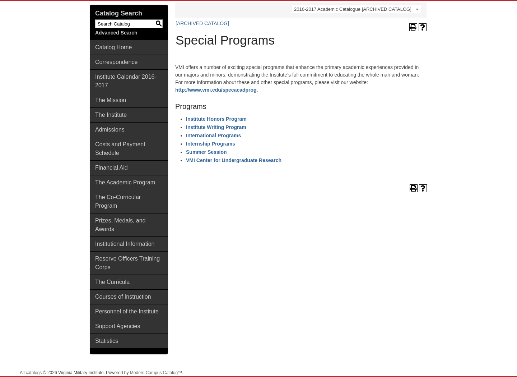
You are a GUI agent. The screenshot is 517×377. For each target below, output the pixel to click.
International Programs (213, 135)
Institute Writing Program (216, 127)
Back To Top (492, 366)
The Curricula (112, 282)
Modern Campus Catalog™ (156, 372)
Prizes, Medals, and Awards (120, 224)
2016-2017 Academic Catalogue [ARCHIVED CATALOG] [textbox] (352, 9)
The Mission (110, 100)
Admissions (110, 130)
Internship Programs (210, 144)
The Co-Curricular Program (118, 201)
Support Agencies (117, 326)
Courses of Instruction (123, 297)
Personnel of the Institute (127, 311)
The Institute (111, 115)
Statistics (106, 341)
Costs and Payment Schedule (120, 148)
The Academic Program (125, 182)
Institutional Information (124, 244)
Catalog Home (113, 47)
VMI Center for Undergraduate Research (233, 160)
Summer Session (206, 152)
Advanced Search (116, 33)
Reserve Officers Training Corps (127, 263)
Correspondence (116, 62)
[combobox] (356, 9)
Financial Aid (111, 168)
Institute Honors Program (216, 119)
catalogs (34, 372)
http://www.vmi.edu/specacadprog (216, 90)
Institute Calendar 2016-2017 (126, 81)
